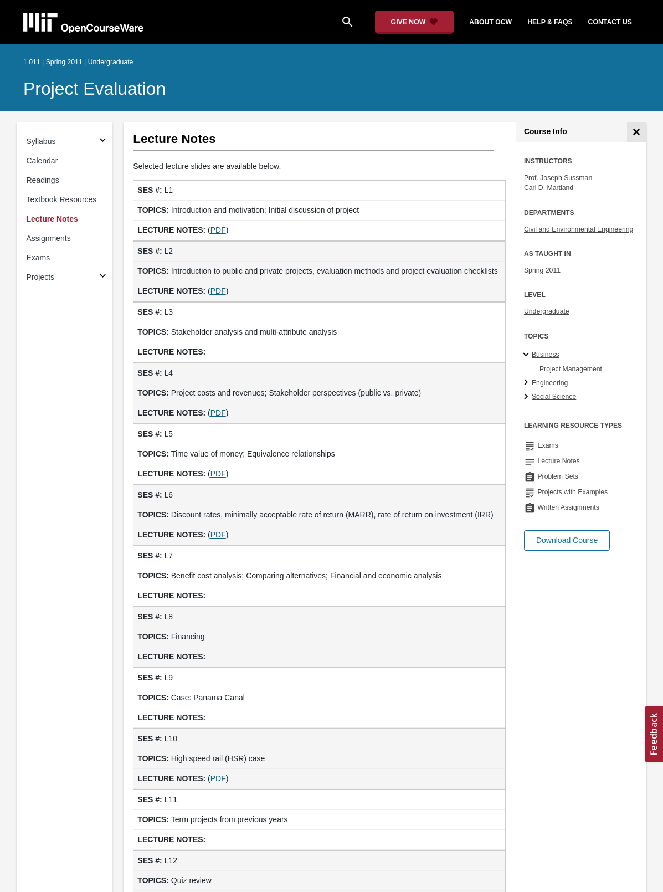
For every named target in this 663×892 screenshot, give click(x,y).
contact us (610, 22)
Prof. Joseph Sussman (558, 178)
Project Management (570, 369)
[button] (567, 540)
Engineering (550, 383)
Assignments (49, 238)
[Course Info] (636, 132)
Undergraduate (546, 311)
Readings (43, 180)
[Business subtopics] (527, 355)
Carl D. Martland (548, 188)
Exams (38, 257)
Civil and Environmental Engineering (578, 229)
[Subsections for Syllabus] (103, 141)
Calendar (42, 160)
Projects (41, 277)
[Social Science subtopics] (527, 397)
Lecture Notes (52, 218)
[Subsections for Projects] (103, 277)
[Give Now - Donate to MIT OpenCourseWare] (414, 22)
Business (545, 354)
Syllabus (41, 141)
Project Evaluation (94, 89)
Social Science (554, 397)
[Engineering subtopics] (527, 383)
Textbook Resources (62, 199)
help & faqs (549, 22)
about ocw (490, 22)
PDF (218, 229)
